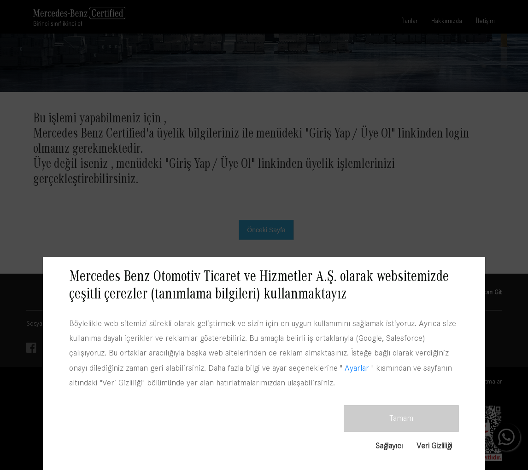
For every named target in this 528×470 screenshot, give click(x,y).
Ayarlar (357, 368)
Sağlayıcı (388, 445)
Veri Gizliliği (434, 445)
